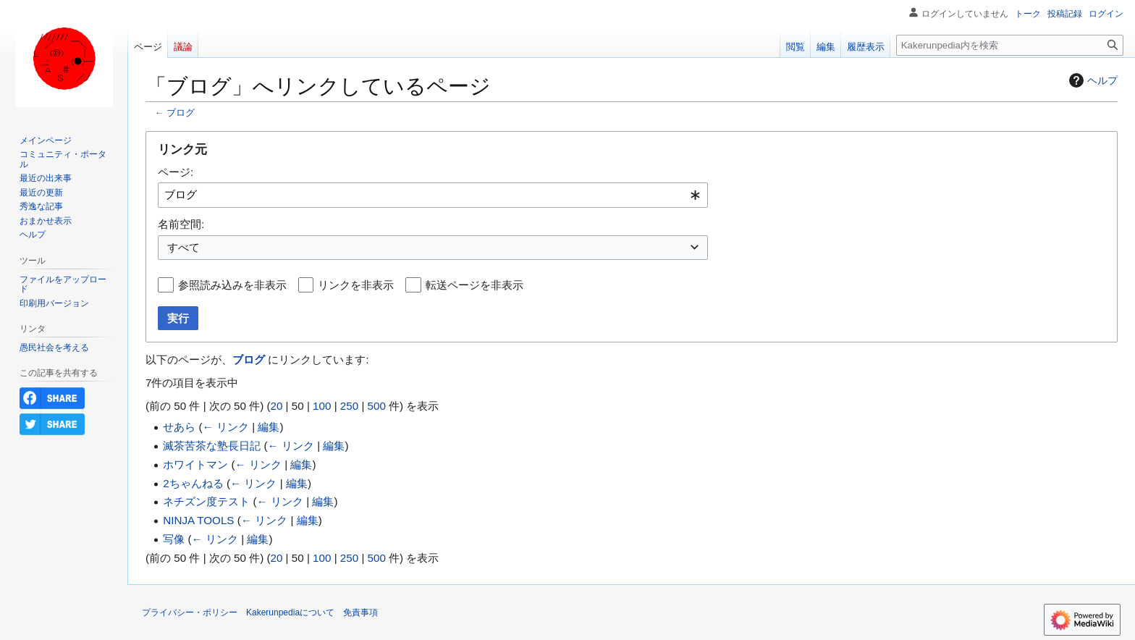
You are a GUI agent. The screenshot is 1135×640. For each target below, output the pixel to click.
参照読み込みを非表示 (232, 285)
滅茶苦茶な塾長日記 (212, 445)
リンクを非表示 (356, 285)
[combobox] (433, 195)
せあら (179, 427)
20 (276, 406)
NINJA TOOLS (198, 520)
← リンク (226, 427)
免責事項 (360, 612)
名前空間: (181, 224)
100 (322, 406)
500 (377, 406)
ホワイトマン (195, 464)
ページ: (175, 172)
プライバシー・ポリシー (189, 612)
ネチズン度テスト (206, 501)
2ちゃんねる (193, 483)
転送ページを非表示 (474, 285)
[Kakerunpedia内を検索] (1009, 45)
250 (349, 406)
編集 (268, 427)
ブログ (180, 112)
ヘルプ (1092, 80)
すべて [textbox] (183, 247)
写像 (174, 539)
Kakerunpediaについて (290, 612)
